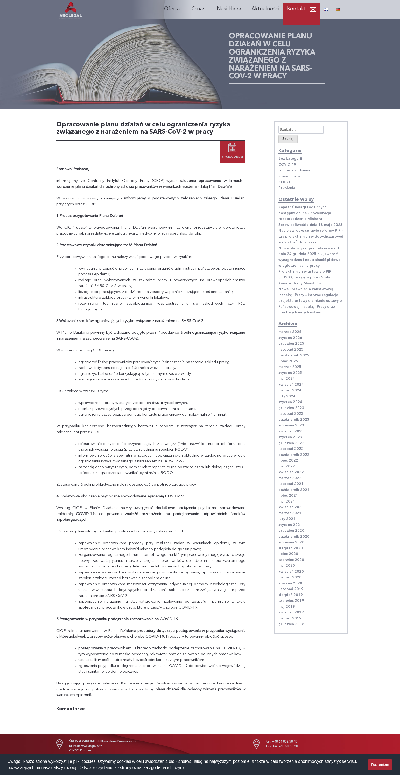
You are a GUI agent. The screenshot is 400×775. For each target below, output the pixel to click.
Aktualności (265, 9)
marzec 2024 (289, 390)
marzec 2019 (289, 618)
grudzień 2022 (291, 443)
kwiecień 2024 (291, 384)
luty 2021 (287, 519)
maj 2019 (286, 607)
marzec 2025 (289, 367)
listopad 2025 (291, 349)
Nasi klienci (230, 9)
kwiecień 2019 (291, 612)
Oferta (174, 9)
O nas (200, 9)
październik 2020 (294, 536)
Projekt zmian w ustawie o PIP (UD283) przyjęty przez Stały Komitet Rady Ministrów (305, 277)
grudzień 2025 (291, 343)
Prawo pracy (289, 176)
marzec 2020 (289, 577)
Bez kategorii (290, 159)
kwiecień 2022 (291, 472)
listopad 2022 (291, 449)
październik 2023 (294, 420)
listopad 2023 (291, 414)
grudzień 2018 (291, 624)
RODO (284, 182)
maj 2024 (286, 378)
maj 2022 (286, 466)
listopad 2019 (291, 589)
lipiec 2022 (288, 460)
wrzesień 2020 (291, 542)
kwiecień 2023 (291, 431)
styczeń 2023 (290, 437)
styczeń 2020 (290, 583)
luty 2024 (287, 396)
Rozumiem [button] (380, 765)
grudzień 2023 (291, 408)
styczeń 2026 (290, 338)
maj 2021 (286, 501)
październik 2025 (294, 355)
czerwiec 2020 (291, 560)
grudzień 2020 (291, 530)
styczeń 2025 (290, 373)
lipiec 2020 (288, 554)
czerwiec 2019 (291, 601)
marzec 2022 (289, 478)
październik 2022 (294, 455)
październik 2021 (294, 490)
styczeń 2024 (290, 402)
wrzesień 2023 (291, 425)
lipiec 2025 (288, 361)
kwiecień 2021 (291, 507)
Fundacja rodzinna (294, 170)
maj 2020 (286, 565)
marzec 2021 (289, 513)
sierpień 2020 (290, 548)
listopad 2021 (291, 484)
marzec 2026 (289, 332)
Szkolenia (286, 188)
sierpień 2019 (290, 595)
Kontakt (296, 9)
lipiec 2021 (288, 495)
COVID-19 (287, 164)
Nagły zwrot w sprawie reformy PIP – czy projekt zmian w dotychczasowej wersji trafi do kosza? (310, 236)
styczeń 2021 (290, 525)
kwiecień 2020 (291, 571)
